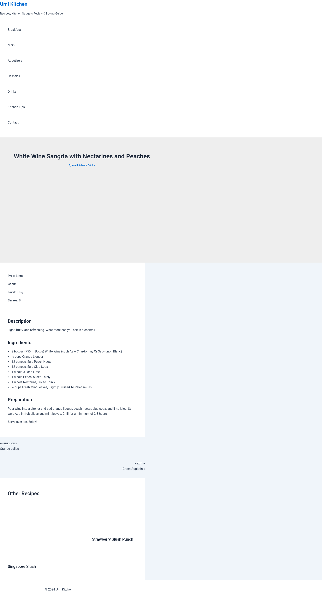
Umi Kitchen (13, 4)
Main (11, 45)
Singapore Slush (22, 566)
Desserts (14, 76)
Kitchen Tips (16, 107)
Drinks (12, 91)
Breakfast (14, 30)
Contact (13, 122)
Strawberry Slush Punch (112, 539)
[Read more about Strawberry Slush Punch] (103, 530)
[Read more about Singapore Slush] (47, 557)
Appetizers (15, 60)
